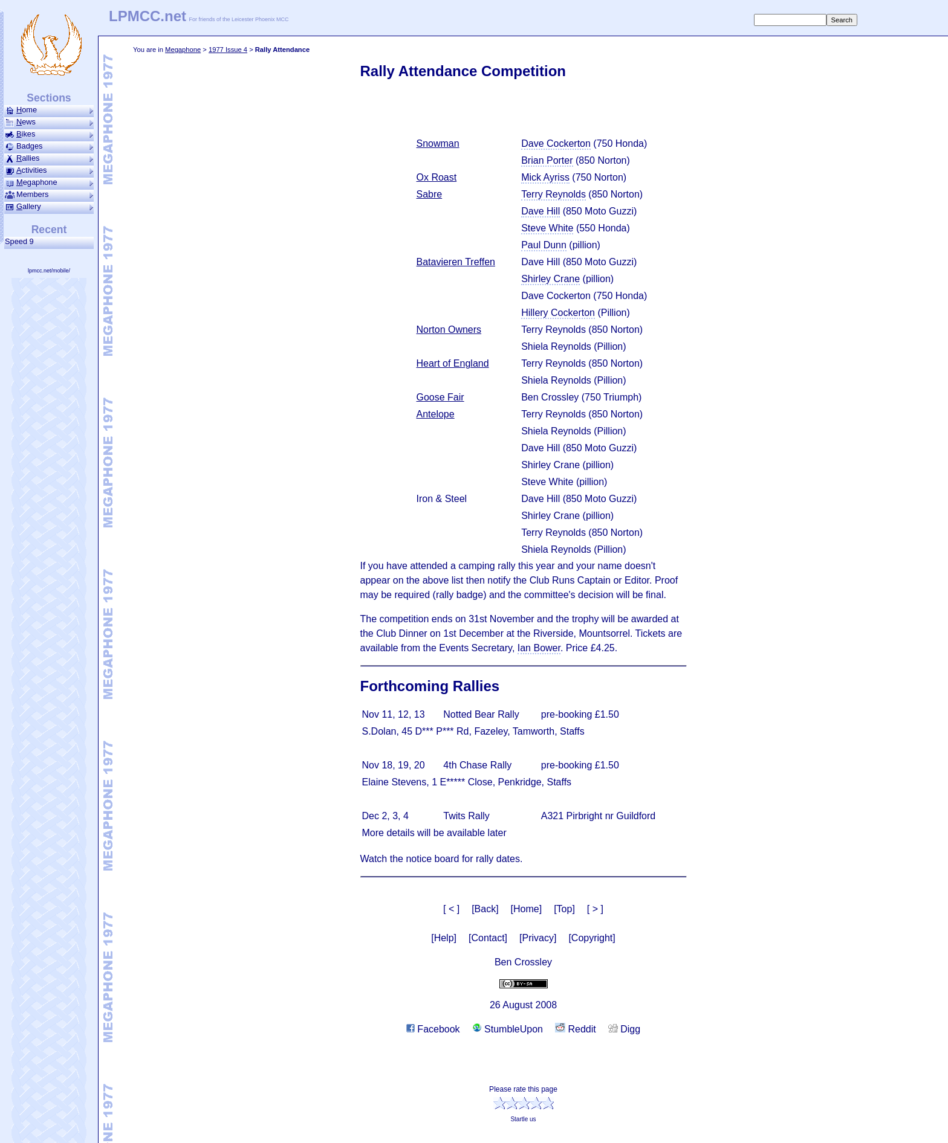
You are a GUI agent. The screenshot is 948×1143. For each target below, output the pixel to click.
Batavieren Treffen (456, 262)
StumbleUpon (507, 1029)
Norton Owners (449, 329)
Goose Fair (440, 397)
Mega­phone (183, 49)
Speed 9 (21, 241)
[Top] (564, 909)
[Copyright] (591, 938)
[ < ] (451, 909)
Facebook (433, 1029)
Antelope (436, 414)
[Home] (526, 909)
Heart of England (453, 363)
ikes (49, 134)
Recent (49, 230)
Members (49, 194)
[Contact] (488, 938)
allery (49, 206)
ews (49, 122)
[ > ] (595, 909)
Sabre (430, 194)
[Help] (443, 938)
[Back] (485, 909)
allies (49, 158)
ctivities (49, 170)
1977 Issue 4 (228, 49)
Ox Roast (437, 177)
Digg (624, 1029)
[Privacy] (537, 938)
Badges (49, 146)
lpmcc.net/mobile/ (49, 271)
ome (49, 110)
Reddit (575, 1029)
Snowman (438, 143)
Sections (49, 98)
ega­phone (49, 182)
